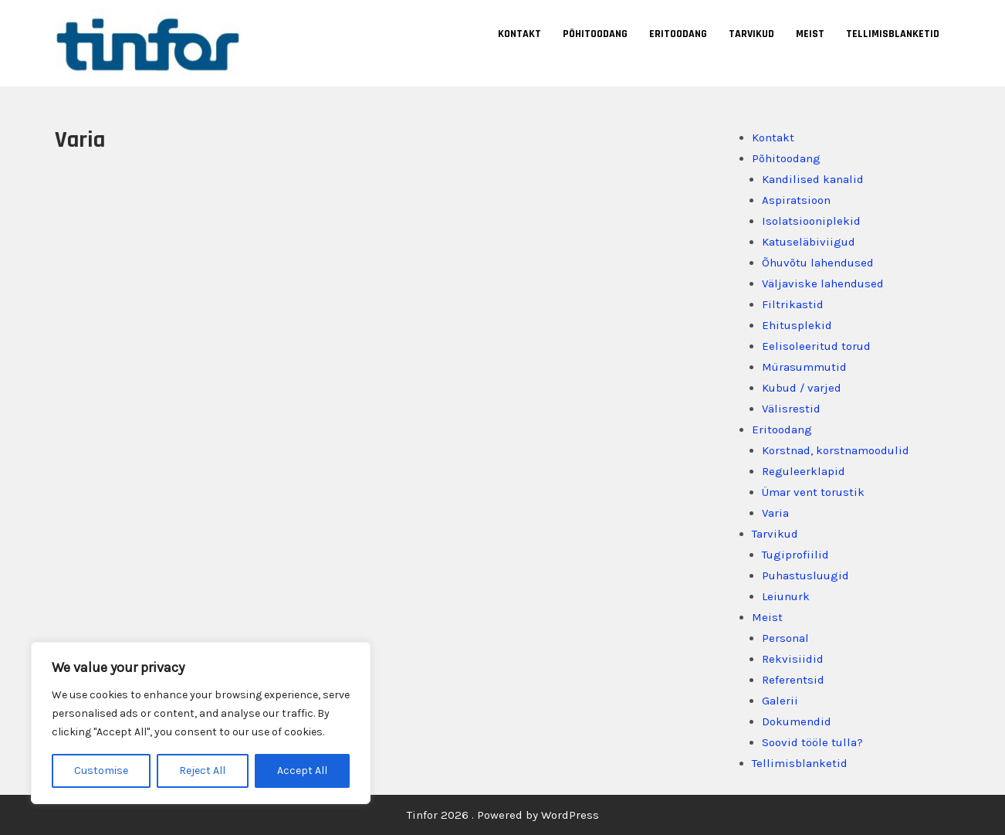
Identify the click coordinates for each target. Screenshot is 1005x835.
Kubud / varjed (801, 388)
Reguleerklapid (803, 471)
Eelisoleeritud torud (816, 346)
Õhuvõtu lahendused (818, 263)
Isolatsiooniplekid (811, 221)
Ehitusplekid (797, 325)
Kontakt (519, 34)
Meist (810, 34)
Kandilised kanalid (813, 179)
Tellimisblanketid (892, 34)
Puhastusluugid (805, 575)
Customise (101, 770)
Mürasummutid (804, 367)
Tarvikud (751, 34)
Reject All (202, 770)
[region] (201, 723)
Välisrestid (791, 409)
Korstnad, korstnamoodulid (835, 450)
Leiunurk (786, 596)
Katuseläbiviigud (808, 242)
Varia (775, 513)
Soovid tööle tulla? (812, 742)
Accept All (302, 770)
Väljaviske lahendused (823, 283)
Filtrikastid (793, 304)
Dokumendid (796, 721)
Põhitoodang (595, 34)
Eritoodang (678, 34)
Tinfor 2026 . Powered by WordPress (503, 815)
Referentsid (793, 680)
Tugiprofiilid (795, 555)
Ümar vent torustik (813, 492)
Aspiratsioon (796, 200)
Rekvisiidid (793, 659)
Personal (785, 638)
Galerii (780, 701)
